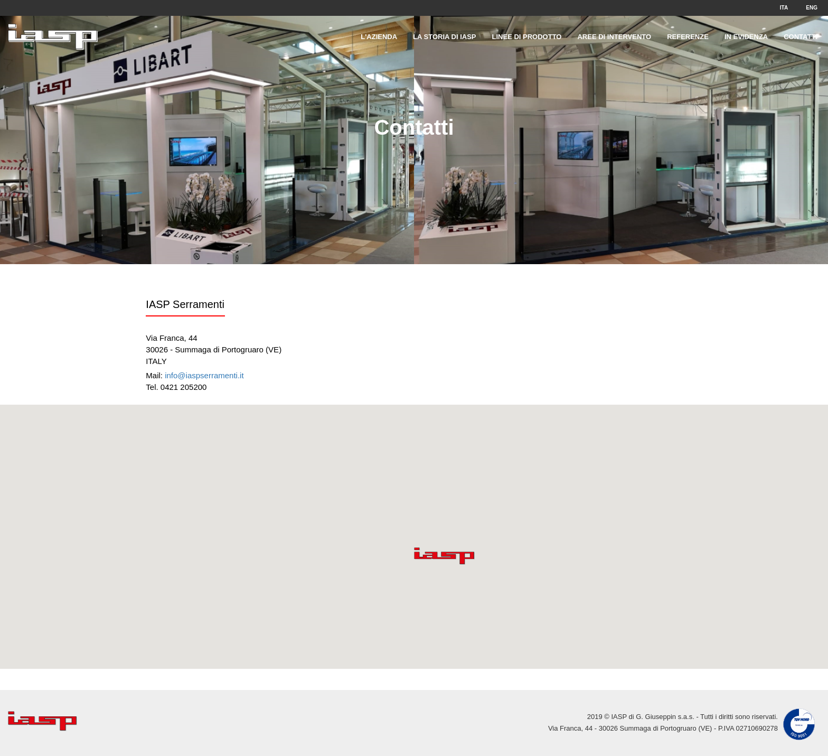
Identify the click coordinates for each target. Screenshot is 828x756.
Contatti (800, 37)
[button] (444, 556)
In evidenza (746, 37)
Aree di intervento (614, 37)
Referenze (688, 37)
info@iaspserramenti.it (204, 375)
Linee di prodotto (527, 37)
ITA (784, 8)
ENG (811, 8)
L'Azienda (379, 37)
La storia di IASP (444, 37)
